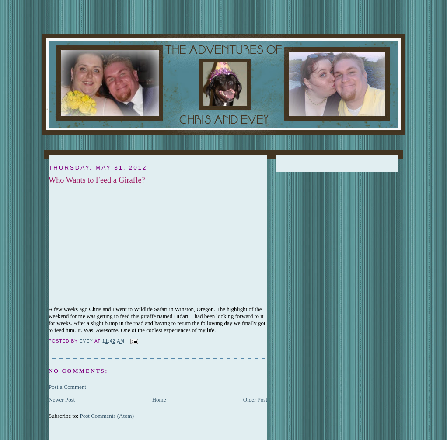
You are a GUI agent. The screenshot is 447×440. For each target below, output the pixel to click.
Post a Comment (67, 387)
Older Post (255, 399)
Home (159, 399)
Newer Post (62, 399)
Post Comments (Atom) (107, 415)
